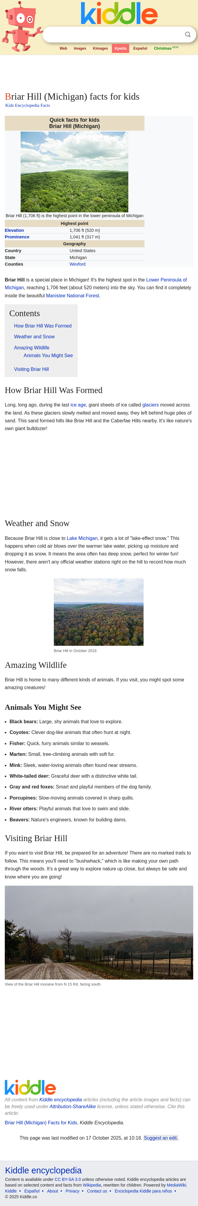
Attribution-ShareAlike (73, 1106)
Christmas (166, 48)
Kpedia (121, 48)
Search (188, 34)
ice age (78, 404)
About (52, 1191)
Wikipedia (92, 1185)
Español (140, 48)
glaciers (150, 404)
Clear (175, 35)
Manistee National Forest (72, 295)
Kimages (100, 48)
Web (63, 48)
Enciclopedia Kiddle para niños (143, 1191)
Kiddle (11, 1191)
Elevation (14, 230)
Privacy (73, 1191)
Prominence (17, 236)
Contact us (97, 1191)
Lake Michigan (82, 538)
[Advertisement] (99, 71)
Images (80, 48)
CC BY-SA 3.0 (68, 1179)
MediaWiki (176, 1185)
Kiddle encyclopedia (60, 1099)
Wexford (78, 264)
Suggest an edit (160, 1137)
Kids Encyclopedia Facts (27, 105)
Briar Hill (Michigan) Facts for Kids (41, 1122)
